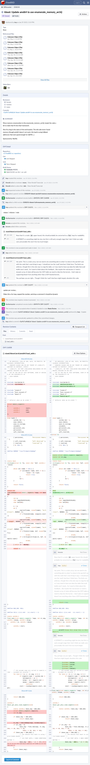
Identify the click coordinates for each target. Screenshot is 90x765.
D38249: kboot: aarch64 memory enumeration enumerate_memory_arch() (49, 194)
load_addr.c (10, 341)
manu (8, 107)
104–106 (8, 235)
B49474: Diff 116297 (41, 304)
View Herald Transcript (35, 183)
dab (8, 88)
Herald (8, 183)
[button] (88, 2)
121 (6, 239)
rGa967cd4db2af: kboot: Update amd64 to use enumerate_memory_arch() (28, 112)
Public (16, 16)
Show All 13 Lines (26, 435)
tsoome (8, 105)
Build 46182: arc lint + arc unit (16, 172)
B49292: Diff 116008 (41, 198)
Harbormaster (10, 198)
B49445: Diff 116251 (41, 218)
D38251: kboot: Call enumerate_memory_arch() (39, 202)
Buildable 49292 (12, 170)
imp (15, 22)
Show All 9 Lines (27, 690)
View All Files (45, 80)
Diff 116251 (28, 207)
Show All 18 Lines (26, 358)
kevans (8, 102)
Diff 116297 (28, 285)
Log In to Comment (12, 759)
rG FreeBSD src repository (12, 153)
